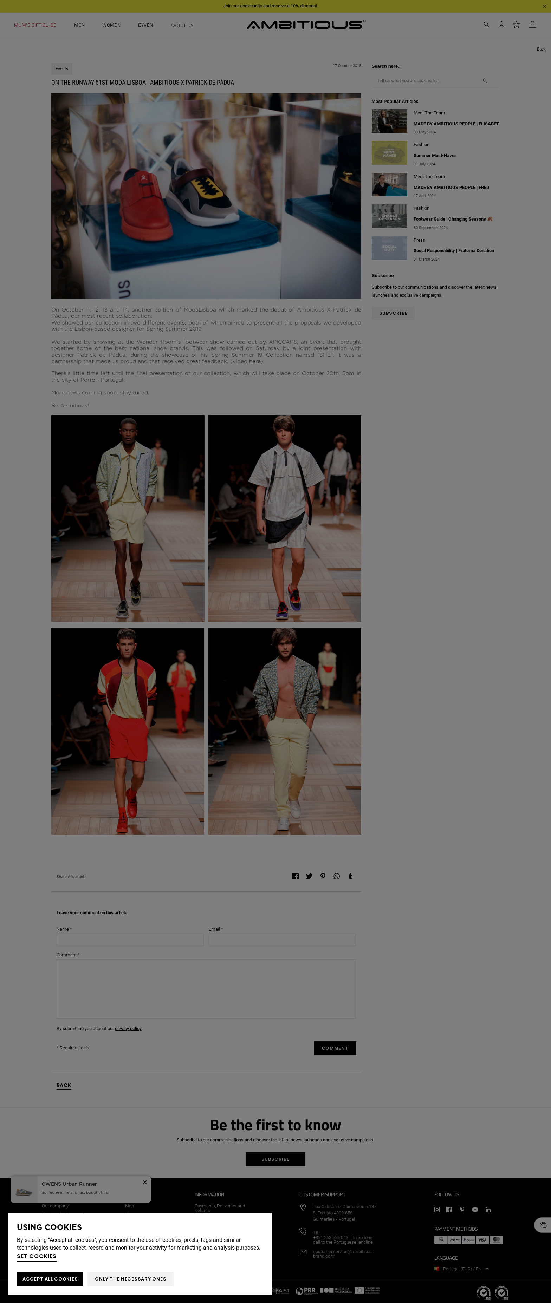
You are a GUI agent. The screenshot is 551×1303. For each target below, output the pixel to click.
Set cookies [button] (37, 1256)
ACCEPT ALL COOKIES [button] (50, 1279)
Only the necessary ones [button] (130, 1279)
